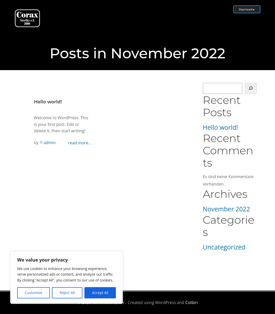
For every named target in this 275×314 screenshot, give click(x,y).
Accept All (100, 292)
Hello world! (220, 127)
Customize (33, 292)
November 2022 (226, 209)
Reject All (67, 292)
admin (47, 142)
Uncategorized (224, 247)
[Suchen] (251, 88)
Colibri (191, 302)
